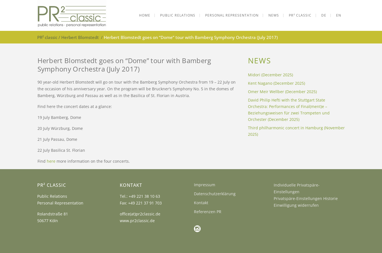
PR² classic (47, 37)
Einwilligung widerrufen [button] (296, 205)
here (51, 161)
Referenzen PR (207, 211)
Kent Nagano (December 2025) (276, 83)
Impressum (204, 184)
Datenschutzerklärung (215, 193)
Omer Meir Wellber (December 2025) (282, 91)
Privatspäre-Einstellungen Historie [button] (306, 198)
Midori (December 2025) (270, 74)
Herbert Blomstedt (80, 37)
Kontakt (201, 202)
